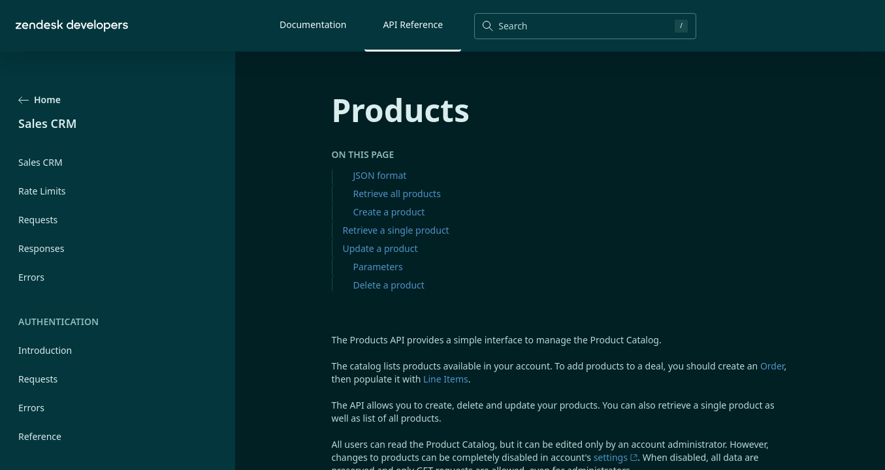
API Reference (413, 24)
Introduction (45, 350)
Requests (37, 219)
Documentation (313, 24)
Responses (41, 248)
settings (616, 457)
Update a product (380, 248)
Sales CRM (40, 162)
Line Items (445, 379)
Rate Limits (42, 191)
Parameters (378, 266)
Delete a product (389, 285)
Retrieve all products (397, 193)
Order (772, 366)
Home (39, 99)
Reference (39, 436)
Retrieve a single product (396, 230)
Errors (31, 277)
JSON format (380, 175)
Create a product (389, 212)
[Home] (72, 25)
